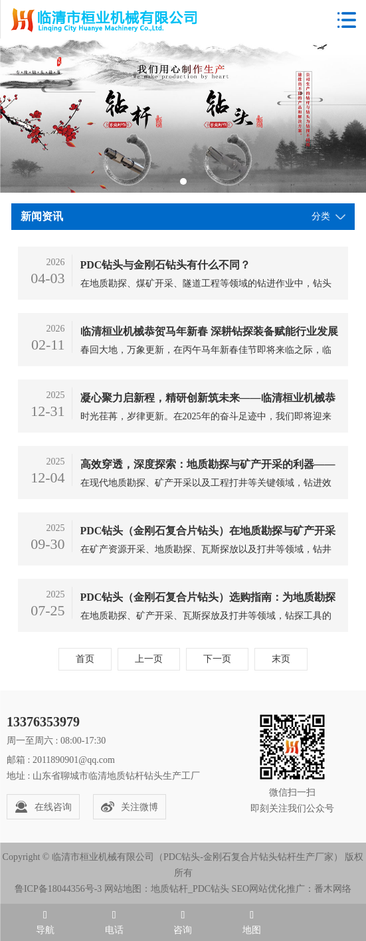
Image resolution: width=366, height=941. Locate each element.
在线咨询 (43, 806)
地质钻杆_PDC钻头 (190, 889)
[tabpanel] (183, 116)
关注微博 (129, 806)
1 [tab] (183, 181)
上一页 (149, 659)
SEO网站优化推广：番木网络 (291, 889)
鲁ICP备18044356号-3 (58, 889)
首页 (85, 659)
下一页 (217, 659)
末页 (281, 659)
